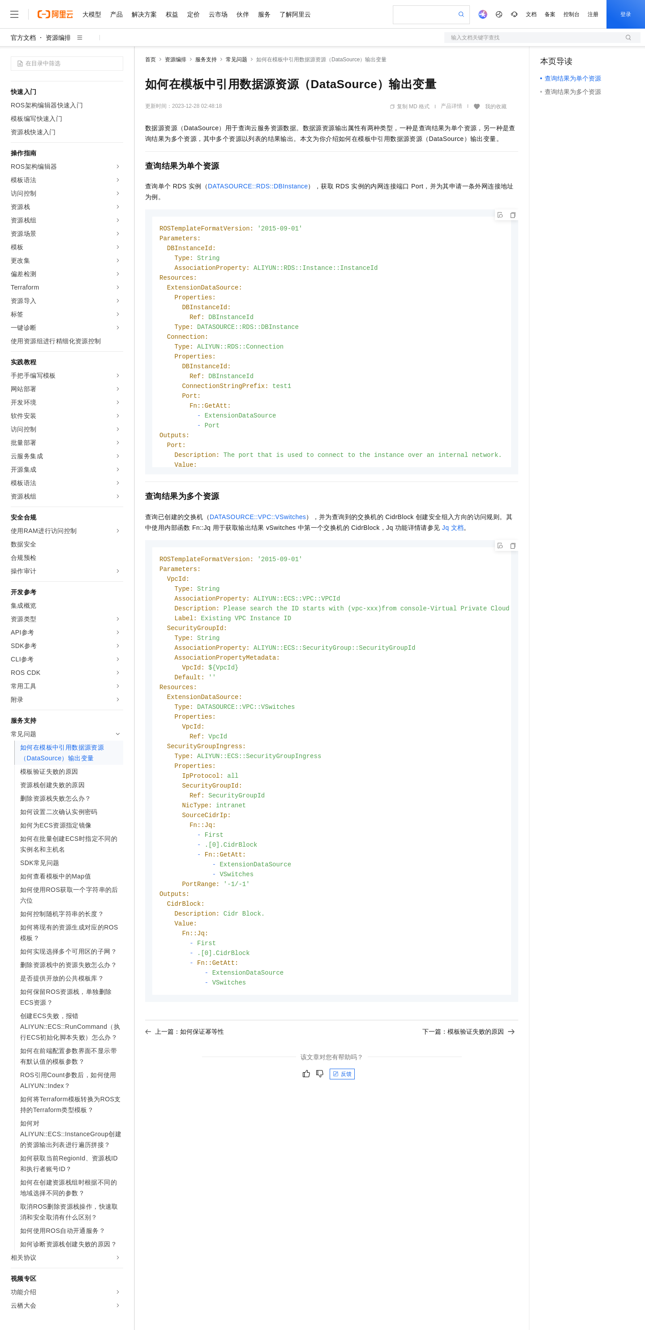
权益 (172, 14)
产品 (116, 14)
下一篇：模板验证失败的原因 (468, 1051)
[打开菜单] (14, 14)
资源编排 (58, 37)
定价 (193, 14)
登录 (625, 14)
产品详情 (451, 106)
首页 (150, 59)
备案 (550, 14)
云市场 (218, 14)
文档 (531, 14)
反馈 (342, 1094)
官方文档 (23, 37)
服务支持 (206, 59)
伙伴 (242, 14)
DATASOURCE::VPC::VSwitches (258, 516)
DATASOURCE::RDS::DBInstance (258, 186)
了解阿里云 (295, 14)
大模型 (91, 14)
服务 (264, 14)
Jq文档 (453, 527)
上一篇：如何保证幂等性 (184, 1051)
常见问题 (236, 59)
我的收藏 (496, 106)
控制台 (571, 14)
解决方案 (144, 14)
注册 (593, 14)
